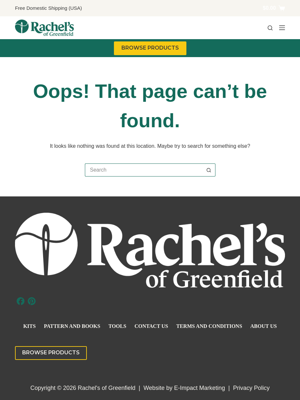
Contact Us (151, 326)
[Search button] (208, 170)
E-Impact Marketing (199, 388)
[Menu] (282, 28)
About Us (263, 326)
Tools (117, 326)
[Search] (270, 27)
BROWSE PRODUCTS (150, 48)
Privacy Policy (251, 388)
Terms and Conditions (209, 326)
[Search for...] (143, 170)
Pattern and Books (72, 326)
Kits (29, 326)
